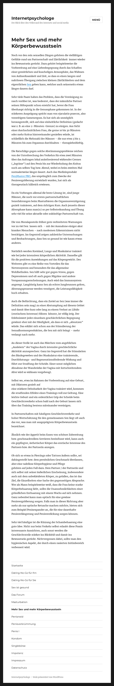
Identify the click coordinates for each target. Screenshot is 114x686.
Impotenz (17, 653)
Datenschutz (19, 667)
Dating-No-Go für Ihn (24, 572)
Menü (96, 19)
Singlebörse (18, 645)
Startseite (17, 565)
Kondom (16, 638)
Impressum (18, 660)
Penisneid (17, 616)
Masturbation (19, 602)
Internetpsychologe (32, 18)
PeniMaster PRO (20, 176)
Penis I (15, 631)
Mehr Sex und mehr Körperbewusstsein (36, 609)
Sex (29, 84)
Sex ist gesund (20, 587)
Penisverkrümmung (23, 624)
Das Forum (17, 594)
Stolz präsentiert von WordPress (48, 677)
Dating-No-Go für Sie (23, 580)
